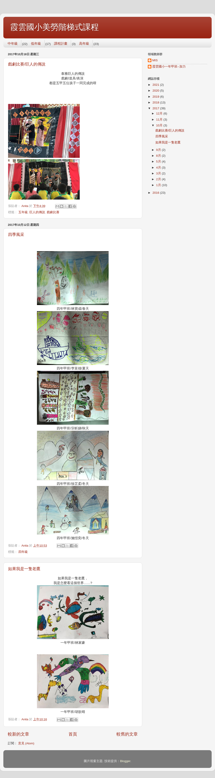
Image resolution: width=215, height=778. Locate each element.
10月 (159, 125)
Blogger (125, 761)
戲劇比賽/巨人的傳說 (26, 64)
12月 (159, 113)
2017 (156, 108)
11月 (159, 119)
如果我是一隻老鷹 (24, 569)
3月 (159, 173)
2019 (156, 96)
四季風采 (16, 234)
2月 (159, 179)
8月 (159, 155)
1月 (159, 185)
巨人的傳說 (37, 212)
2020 (156, 90)
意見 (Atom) (26, 743)
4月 (159, 167)
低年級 (36, 43)
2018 (156, 102)
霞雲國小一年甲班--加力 (169, 66)
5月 (159, 161)
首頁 (73, 734)
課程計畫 (60, 43)
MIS (155, 60)
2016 (156, 192)
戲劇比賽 (53, 212)
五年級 (23, 212)
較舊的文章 (127, 734)
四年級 (23, 552)
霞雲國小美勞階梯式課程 (54, 27)
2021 (156, 84)
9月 (159, 150)
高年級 (84, 43)
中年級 (13, 43)
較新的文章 (18, 734)
